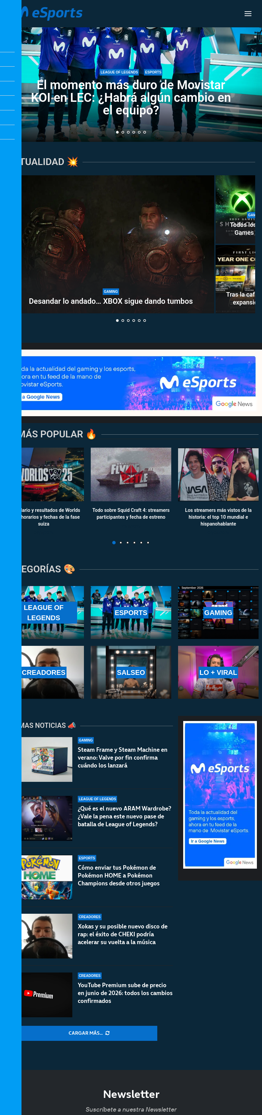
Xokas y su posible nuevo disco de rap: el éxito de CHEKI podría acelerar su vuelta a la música (123, 934)
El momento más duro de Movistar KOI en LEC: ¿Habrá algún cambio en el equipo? (131, 98)
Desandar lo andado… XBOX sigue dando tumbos (111, 301)
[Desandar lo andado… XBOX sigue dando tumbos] (111, 244)
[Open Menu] (248, 13)
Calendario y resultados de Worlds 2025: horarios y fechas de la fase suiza (43, 517)
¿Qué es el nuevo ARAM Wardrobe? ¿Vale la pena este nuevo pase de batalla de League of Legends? (124, 816)
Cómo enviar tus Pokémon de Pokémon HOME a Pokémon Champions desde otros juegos (119, 875)
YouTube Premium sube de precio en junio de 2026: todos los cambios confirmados (125, 993)
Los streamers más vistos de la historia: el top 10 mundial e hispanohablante (218, 517)
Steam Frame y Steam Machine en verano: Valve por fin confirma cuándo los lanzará (123, 758)
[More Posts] (89, 1033)
